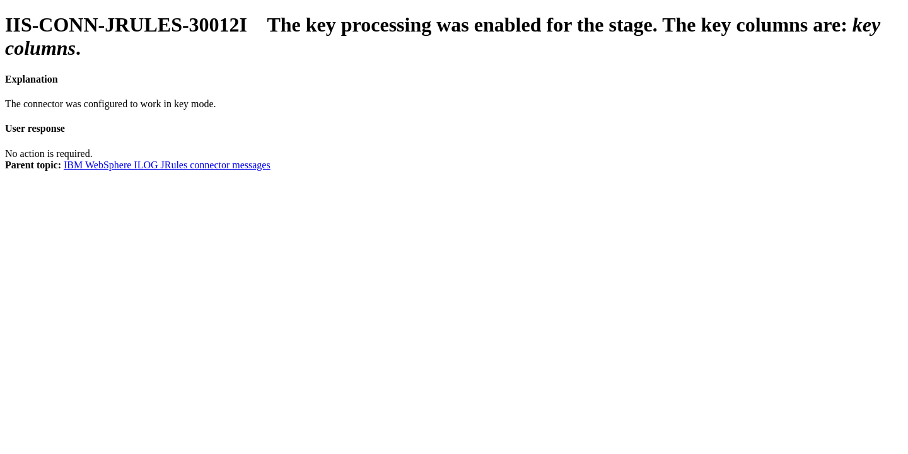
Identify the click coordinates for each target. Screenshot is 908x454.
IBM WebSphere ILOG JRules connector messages (167, 165)
